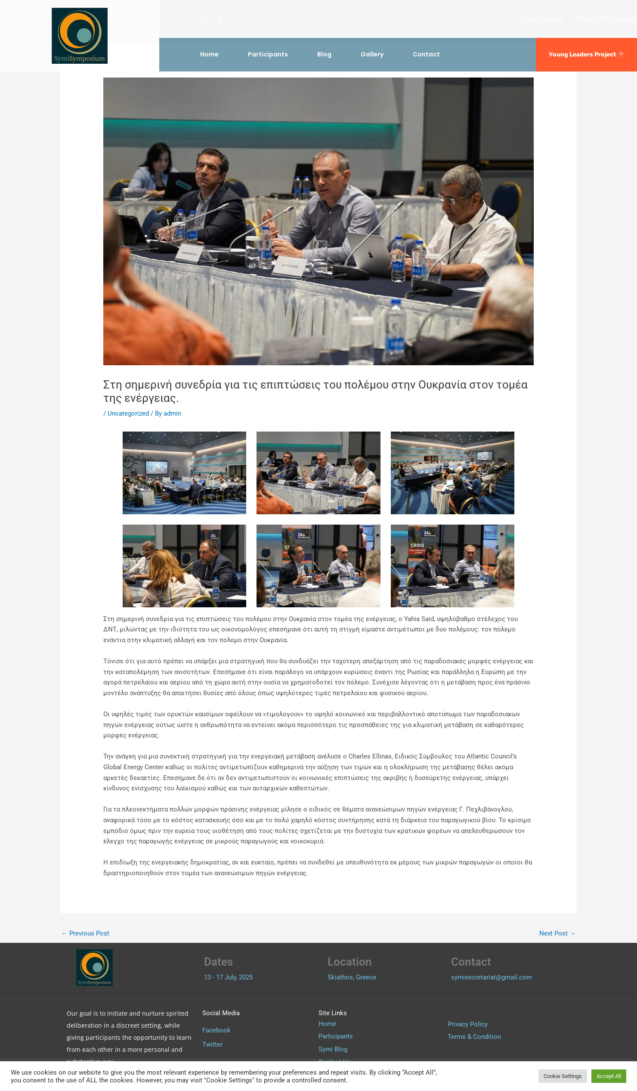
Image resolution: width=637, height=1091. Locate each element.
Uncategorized (128, 413)
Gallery (372, 54)
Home (209, 54)
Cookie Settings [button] (563, 1076)
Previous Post (85, 933)
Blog (324, 54)
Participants (268, 54)
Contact (426, 54)
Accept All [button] (609, 1076)
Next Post (557, 933)
